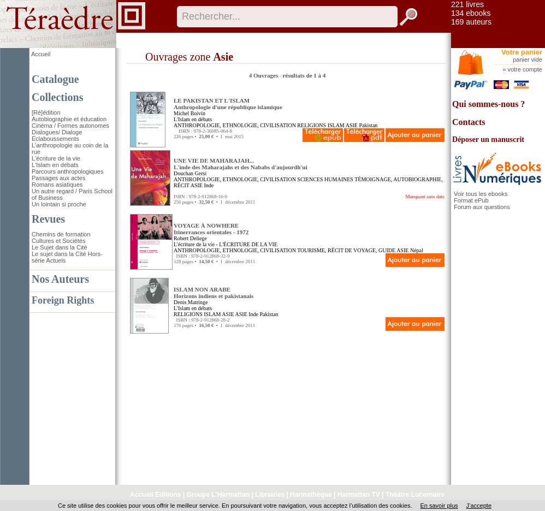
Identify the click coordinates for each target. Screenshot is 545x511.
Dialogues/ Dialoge (57, 132)
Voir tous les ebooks (480, 194)
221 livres (467, 4)
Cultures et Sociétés (58, 240)
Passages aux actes (58, 178)
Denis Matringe (191, 302)
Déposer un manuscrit (488, 139)
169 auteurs (471, 21)
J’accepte (478, 505)
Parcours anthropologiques (67, 171)
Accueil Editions (155, 494)
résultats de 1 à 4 (303, 75)
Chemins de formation (61, 234)
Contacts (468, 122)
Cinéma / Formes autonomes (70, 125)
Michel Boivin (189, 113)
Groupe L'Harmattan (218, 494)
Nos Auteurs (60, 279)
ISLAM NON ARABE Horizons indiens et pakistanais (213, 292)
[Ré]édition (46, 112)
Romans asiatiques (57, 184)
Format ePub (471, 200)
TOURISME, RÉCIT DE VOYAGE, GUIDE (346, 250)
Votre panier (521, 52)
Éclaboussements (55, 138)
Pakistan (368, 125)
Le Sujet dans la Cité (59, 247)
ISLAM (336, 125)
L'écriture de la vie (56, 158)
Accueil (40, 54)
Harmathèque (311, 494)
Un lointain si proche (59, 204)
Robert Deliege (190, 238)
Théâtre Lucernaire (415, 494)
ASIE (352, 125)
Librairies (270, 494)
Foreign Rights (63, 300)
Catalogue (55, 79)
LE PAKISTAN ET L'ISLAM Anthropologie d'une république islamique (228, 103)
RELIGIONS (311, 125)
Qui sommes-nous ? (488, 104)
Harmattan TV (358, 494)
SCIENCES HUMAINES (325, 179)
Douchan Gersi (190, 173)
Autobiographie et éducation (69, 119)
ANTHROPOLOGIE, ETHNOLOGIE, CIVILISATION (235, 125)
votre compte (524, 69)
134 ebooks (470, 13)
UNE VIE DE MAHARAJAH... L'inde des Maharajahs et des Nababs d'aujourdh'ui (240, 163)
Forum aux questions (482, 207)
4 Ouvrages (264, 75)
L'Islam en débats (55, 165)
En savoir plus (439, 505)
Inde (209, 185)
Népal (416, 250)
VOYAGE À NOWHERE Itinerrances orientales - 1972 (211, 228)
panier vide (527, 59)
